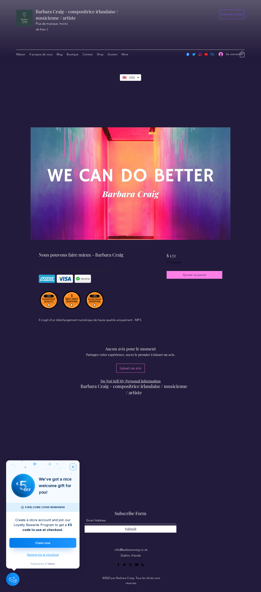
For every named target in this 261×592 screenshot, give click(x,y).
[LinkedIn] (143, 565)
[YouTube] (137, 565)
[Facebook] (188, 54)
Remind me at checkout (43, 554)
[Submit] (130, 529)
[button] (232, 14)
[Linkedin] (212, 54)
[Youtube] (206, 54)
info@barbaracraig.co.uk (131, 550)
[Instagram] (200, 54)
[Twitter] (194, 54)
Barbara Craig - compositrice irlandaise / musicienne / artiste (134, 389)
